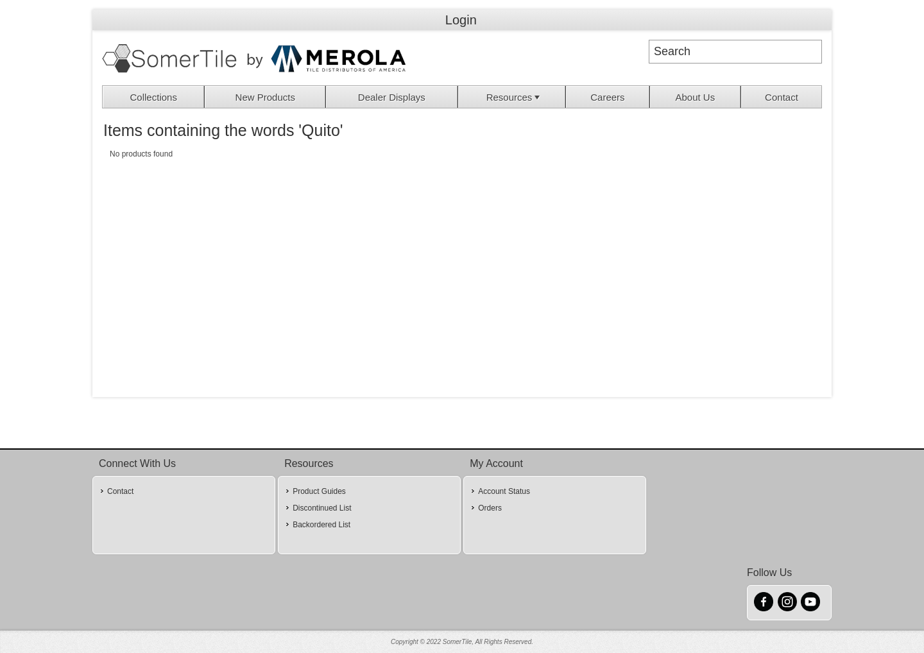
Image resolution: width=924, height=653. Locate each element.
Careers (607, 97)
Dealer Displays (391, 97)
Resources (514, 97)
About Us (695, 97)
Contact (781, 97)
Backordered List (321, 524)
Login (461, 20)
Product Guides (319, 491)
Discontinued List (322, 508)
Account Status (504, 491)
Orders (490, 508)
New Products (265, 97)
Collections (153, 97)
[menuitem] (154, 97)
